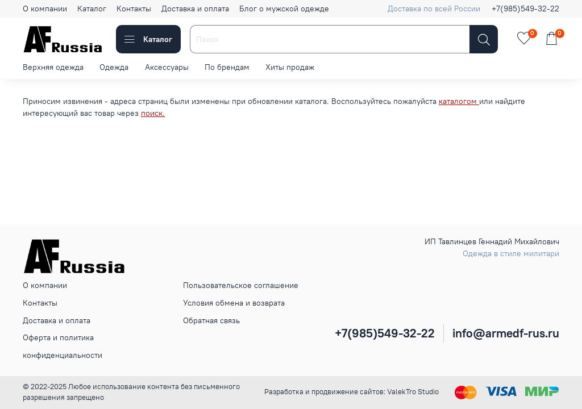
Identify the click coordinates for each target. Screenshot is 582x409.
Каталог (91, 8)
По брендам (227, 67)
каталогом (459, 101)
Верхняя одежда (53, 67)
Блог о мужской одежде (284, 8)
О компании (45, 8)
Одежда (113, 67)
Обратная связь (211, 320)
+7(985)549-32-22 (525, 8)
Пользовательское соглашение (240, 285)
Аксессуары (167, 67)
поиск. (153, 113)
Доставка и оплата (195, 8)
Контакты (134, 8)
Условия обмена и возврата (234, 303)
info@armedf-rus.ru (505, 333)
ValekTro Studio (413, 391)
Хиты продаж (289, 67)
